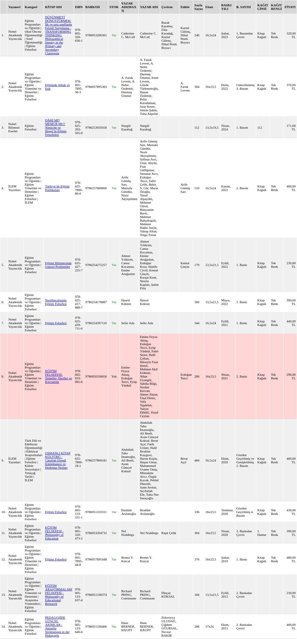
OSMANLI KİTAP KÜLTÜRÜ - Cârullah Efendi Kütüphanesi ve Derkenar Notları (57, 460)
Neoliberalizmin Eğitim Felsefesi (56, 302)
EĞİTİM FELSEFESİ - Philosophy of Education (54, 533)
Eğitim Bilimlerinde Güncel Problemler (58, 264)
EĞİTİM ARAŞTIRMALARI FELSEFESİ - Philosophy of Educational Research (58, 594)
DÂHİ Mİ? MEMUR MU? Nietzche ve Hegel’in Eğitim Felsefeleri (55, 127)
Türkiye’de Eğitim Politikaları (57, 188)
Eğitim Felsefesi (56, 323)
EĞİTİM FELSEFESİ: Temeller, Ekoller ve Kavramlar (58, 376)
